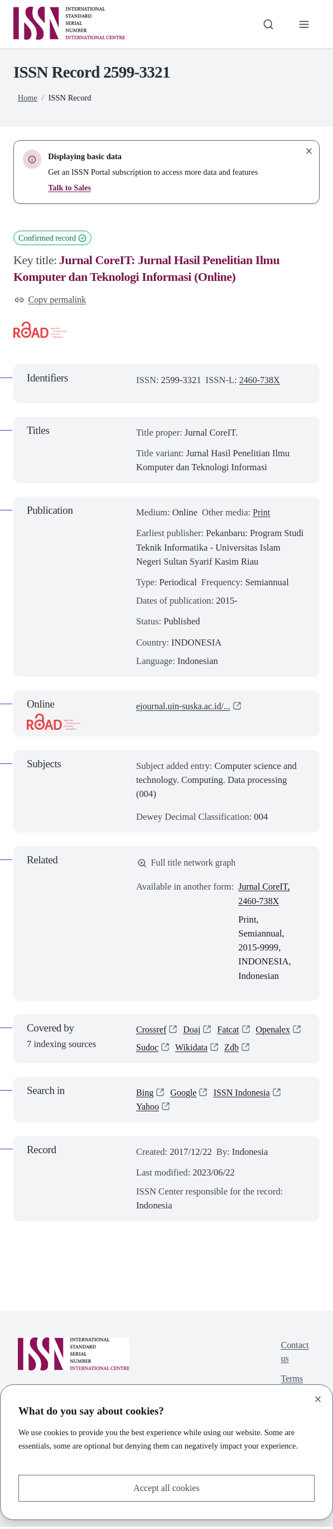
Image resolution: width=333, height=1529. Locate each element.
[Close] (318, 1399)
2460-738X (260, 380)
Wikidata (192, 1049)
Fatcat (230, 1031)
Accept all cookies (166, 1488)
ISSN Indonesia (244, 1095)
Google (184, 1095)
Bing (145, 1095)
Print (262, 513)
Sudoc (147, 1049)
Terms (291, 1383)
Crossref (151, 1031)
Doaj (193, 1031)
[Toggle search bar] (267, 24)
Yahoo (148, 1109)
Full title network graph (188, 863)
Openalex (276, 1031)
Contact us (294, 1355)
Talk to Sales (69, 187)
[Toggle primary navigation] (304, 24)
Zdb (234, 1049)
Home (27, 97)
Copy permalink (51, 300)
